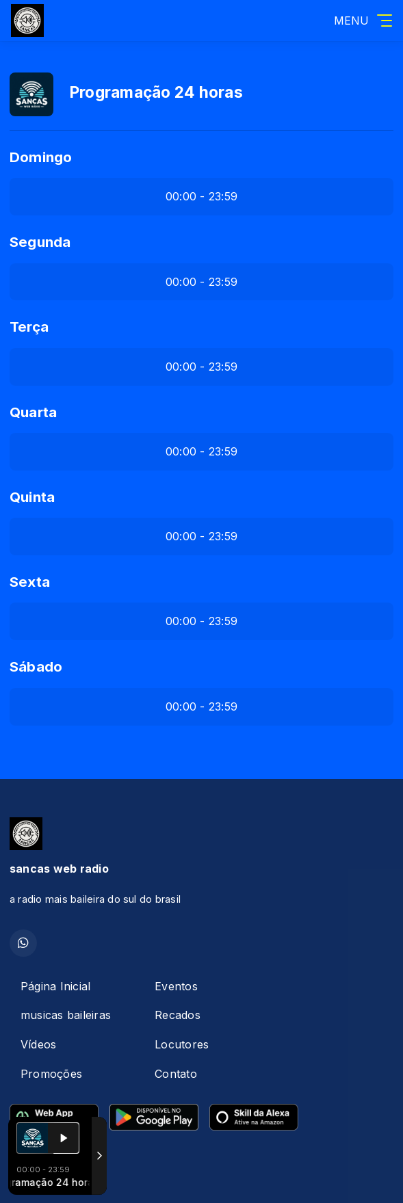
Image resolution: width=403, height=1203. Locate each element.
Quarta (33, 412)
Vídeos (38, 1044)
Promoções (51, 1074)
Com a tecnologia (57, 1177)
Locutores (182, 1044)
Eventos (176, 986)
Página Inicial (55, 986)
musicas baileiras (66, 1015)
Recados (177, 1015)
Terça (29, 326)
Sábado (36, 666)
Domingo (41, 157)
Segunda (40, 241)
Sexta (30, 581)
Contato (176, 1074)
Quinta (32, 496)
